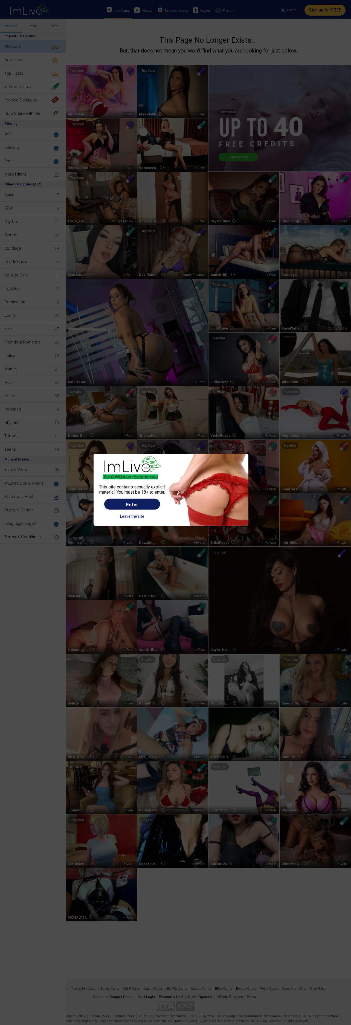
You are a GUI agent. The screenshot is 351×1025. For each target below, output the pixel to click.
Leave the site (132, 516)
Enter (132, 504)
